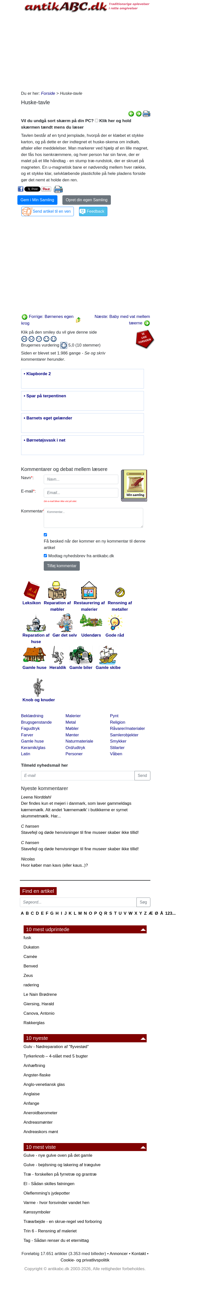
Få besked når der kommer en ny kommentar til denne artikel (94, 544)
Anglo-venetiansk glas (44, 1084)
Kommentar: (30, 511)
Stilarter (117, 747)
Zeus (28, 975)
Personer (74, 754)
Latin (25, 754)
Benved (31, 966)
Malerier (73, 715)
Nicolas (28, 859)
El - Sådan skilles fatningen (49, 1183)
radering (31, 985)
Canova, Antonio (39, 1013)
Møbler (72, 728)
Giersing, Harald (39, 1004)
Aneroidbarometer (40, 1112)
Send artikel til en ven (52, 211)
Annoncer (119, 1253)
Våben (116, 754)
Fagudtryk (30, 728)
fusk (27, 937)
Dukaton (31, 947)
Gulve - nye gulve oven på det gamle (58, 1155)
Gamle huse (32, 741)
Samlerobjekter (124, 735)
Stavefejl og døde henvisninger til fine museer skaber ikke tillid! (80, 832)
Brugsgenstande (36, 722)
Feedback (95, 211)
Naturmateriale (79, 741)
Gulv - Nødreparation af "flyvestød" (56, 1046)
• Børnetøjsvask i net (45, 440)
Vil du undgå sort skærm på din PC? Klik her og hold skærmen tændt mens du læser (76, 124)
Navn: (27, 477)
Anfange (31, 1103)
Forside (48, 93)
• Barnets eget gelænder (48, 418)
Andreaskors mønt (41, 1131)
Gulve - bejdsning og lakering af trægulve (62, 1164)
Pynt (114, 715)
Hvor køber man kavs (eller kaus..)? (54, 865)
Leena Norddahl (36, 797)
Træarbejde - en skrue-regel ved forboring (63, 1221)
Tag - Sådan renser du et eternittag (56, 1240)
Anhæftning (34, 1065)
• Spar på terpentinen (45, 396)
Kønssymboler (37, 1212)
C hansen (30, 826)
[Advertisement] (85, 50)
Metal (71, 722)
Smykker (118, 741)
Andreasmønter (38, 1122)
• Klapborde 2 (37, 374)
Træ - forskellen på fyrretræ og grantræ (60, 1174)
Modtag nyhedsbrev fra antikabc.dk (81, 555)
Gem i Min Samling (37, 200)
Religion (117, 722)
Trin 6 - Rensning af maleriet (50, 1231)
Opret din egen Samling (86, 200)
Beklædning (32, 715)
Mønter (72, 735)
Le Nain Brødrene (40, 994)
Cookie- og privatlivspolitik (85, 1260)
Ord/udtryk (75, 747)
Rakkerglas (34, 1022)
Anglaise (32, 1094)
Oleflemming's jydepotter (47, 1193)
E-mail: (28, 491)
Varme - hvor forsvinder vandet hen (56, 1202)
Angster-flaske (37, 1075)
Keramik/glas (33, 747)
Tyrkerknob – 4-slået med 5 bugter (56, 1056)
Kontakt (138, 1253)
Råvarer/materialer (127, 728)
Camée (30, 956)
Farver (27, 735)
